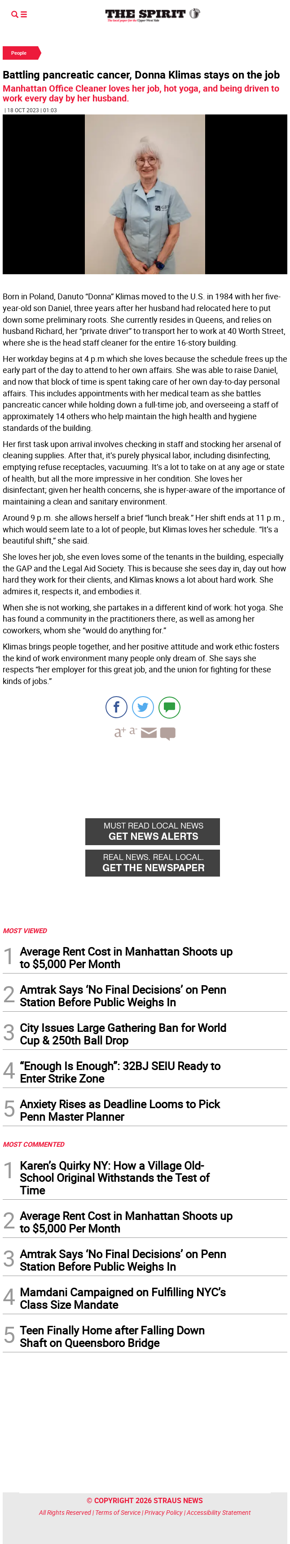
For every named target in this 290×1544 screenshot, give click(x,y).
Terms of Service (118, 1512)
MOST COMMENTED (33, 1144)
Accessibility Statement (219, 1512)
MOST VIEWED (25, 930)
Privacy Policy (164, 1512)
